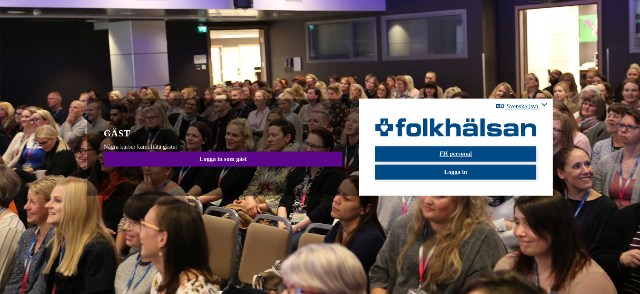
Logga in (455, 172)
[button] (522, 106)
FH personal (456, 154)
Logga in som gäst (223, 159)
